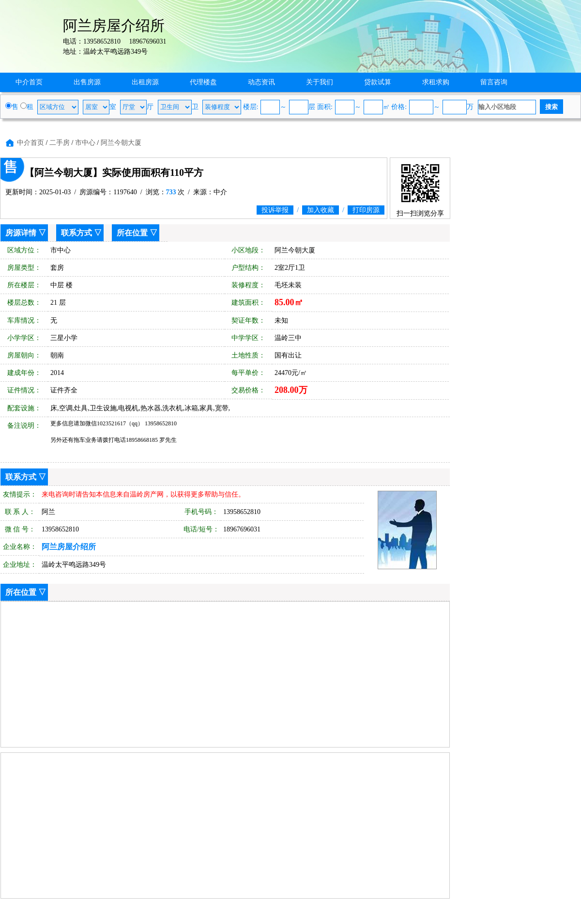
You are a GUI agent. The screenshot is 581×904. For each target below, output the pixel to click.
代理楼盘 (203, 82)
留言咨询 (493, 82)
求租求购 (435, 82)
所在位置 (132, 233)
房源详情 (20, 233)
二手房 (59, 142)
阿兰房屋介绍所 (69, 547)
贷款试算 (377, 82)
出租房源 (145, 82)
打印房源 (366, 210)
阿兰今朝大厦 (121, 142)
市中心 (85, 142)
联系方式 (76, 233)
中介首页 (29, 82)
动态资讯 (261, 82)
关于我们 (319, 82)
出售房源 (87, 82)
